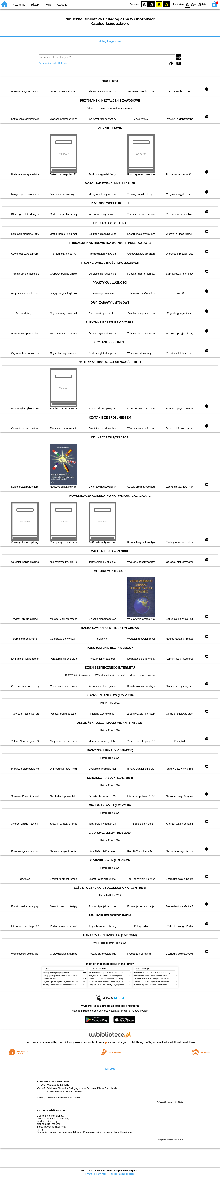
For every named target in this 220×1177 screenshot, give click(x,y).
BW (151, 4)
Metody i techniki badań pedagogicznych (59, 985)
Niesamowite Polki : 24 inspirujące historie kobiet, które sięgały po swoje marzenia (167, 976)
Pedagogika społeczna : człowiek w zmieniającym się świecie (68, 976)
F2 (202, 4)
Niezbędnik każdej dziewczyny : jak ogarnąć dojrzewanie (112, 973)
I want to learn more (96, 1173)
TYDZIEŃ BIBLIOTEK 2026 (53, 1081)
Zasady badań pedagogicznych (56, 973)
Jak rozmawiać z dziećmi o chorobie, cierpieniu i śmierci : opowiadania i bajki (120, 982)
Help (48, 4)
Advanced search (47, 63)
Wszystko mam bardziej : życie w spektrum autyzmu (110, 976)
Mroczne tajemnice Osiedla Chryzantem (150, 985)
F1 (193, 4)
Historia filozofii (49, 979)
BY (166, 4)
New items (19, 4)
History (35, 4)
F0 (187, 4)
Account (62, 4)
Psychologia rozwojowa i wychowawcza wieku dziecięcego (67, 982)
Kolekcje (62, 63)
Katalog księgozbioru (110, 41)
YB (159, 4)
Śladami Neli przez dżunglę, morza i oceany (152, 973)
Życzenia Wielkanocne (51, 1110)
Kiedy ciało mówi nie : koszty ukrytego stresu (107, 985)
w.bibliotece (98, 1042)
